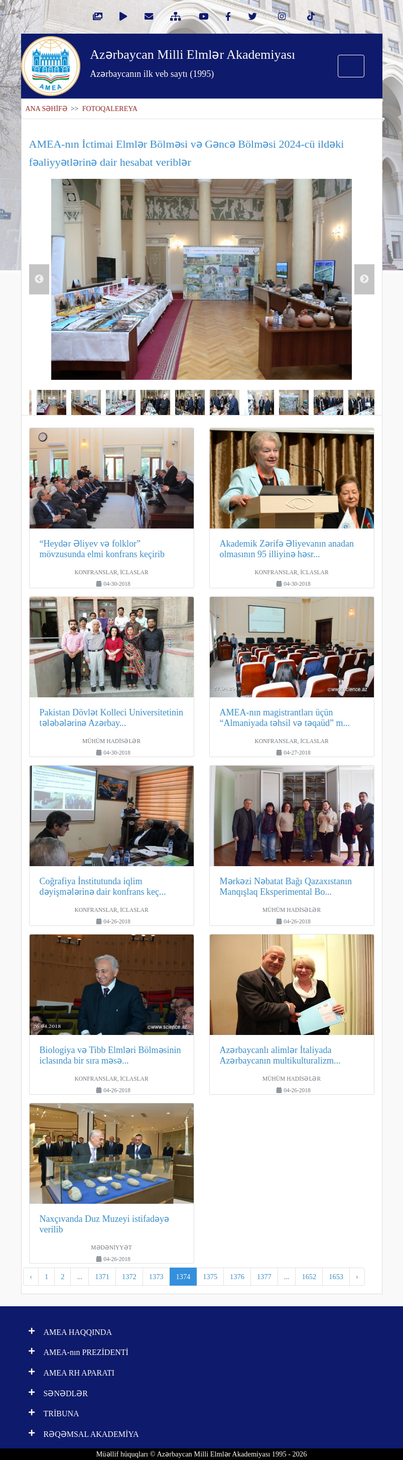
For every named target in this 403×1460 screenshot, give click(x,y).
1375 (210, 1277)
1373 (156, 1277)
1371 (102, 1277)
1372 (129, 1277)
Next (364, 279)
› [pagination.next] (357, 1277)
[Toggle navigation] (351, 66)
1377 (264, 1277)
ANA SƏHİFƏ (46, 109)
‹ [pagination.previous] (31, 1277)
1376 (237, 1277)
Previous (39, 279)
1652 (309, 1277)
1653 (336, 1277)
